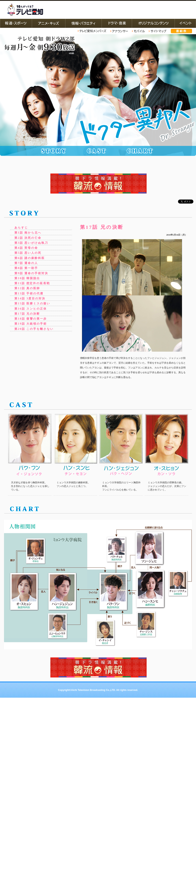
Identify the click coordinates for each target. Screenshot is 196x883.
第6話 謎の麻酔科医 (29, 258)
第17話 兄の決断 (27, 313)
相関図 (145, 151)
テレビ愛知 (25, 10)
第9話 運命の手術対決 (31, 273)
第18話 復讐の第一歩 (30, 318)
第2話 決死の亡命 (27, 237)
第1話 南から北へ (27, 232)
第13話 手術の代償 (28, 293)
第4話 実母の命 (26, 247)
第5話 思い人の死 (27, 252)
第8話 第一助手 (26, 268)
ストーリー (53, 151)
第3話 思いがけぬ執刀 (31, 242)
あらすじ (21, 227)
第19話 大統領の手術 (30, 323)
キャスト (99, 151)
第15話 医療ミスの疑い (32, 303)
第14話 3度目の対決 (29, 298)
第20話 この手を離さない (33, 328)
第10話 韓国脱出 (27, 278)
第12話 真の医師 (27, 288)
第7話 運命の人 (26, 263)
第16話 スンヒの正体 (30, 308)
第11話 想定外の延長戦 (32, 283)
